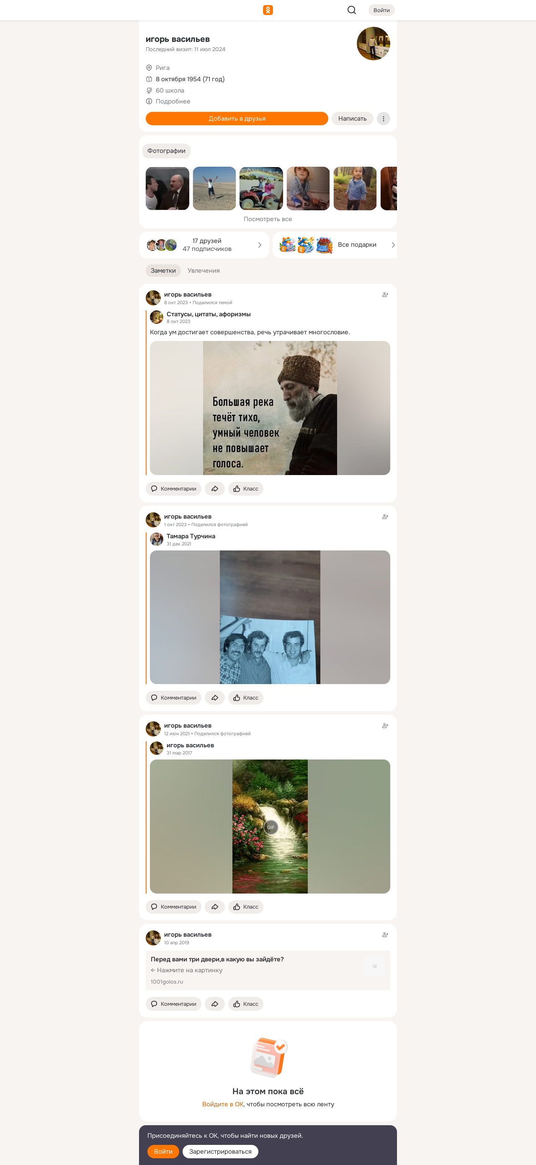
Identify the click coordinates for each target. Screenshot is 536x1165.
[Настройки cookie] (77, 1154)
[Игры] (113, 114)
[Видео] (113, 77)
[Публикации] (40, 77)
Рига (163, 68)
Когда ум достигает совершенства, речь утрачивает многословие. (250, 332)
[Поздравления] (77, 114)
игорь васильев (178, 39)
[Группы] (113, 40)
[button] (166, 151)
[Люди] (77, 77)
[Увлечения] (77, 40)
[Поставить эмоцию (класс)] (245, 489)
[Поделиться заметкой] (215, 489)
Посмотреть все (268, 219)
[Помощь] (40, 150)
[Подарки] (40, 114)
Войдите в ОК (222, 1104)
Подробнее (173, 101)
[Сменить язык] (77, 1118)
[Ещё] (77, 1100)
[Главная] (40, 40)
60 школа (170, 90)
